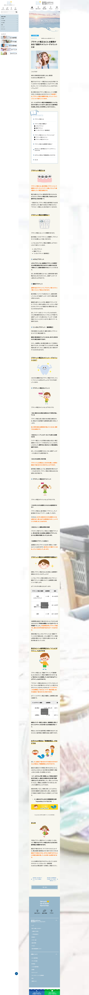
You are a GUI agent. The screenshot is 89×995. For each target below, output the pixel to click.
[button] (44, 921)
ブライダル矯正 (35, 961)
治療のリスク (34, 981)
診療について (34, 954)
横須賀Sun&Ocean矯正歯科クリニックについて (38, 921)
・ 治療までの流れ (35, 931)
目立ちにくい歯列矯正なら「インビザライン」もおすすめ (45, 149)
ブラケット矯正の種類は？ (41, 124)
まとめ (36, 160)
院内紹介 (33, 937)
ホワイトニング (34, 973)
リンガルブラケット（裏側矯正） (43, 130)
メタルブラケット (40, 126)
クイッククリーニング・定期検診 (38, 976)
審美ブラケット (39, 128)
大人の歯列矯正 (35, 958)
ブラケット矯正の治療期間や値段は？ (43, 144)
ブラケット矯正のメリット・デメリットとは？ (45, 135)
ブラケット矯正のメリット (41, 137)
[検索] (16, 12)
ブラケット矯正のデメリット (42, 139)
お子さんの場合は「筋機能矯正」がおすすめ (45, 155)
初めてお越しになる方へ (36, 929)
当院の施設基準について (36, 949)
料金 (32, 978)
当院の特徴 (34, 943)
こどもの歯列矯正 (35, 967)
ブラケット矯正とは (39, 119)
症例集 (33, 970)
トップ (33, 926)
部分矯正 (33, 964)
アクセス (33, 946)
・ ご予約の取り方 (35, 934)
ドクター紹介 (34, 940)
